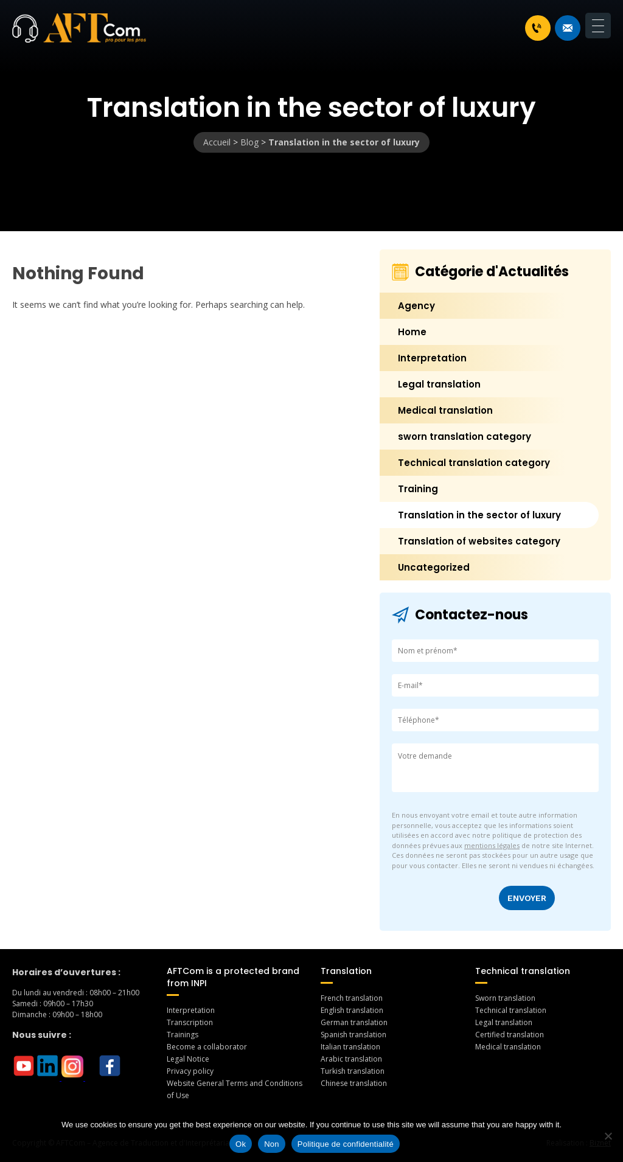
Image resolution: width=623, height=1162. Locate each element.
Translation (346, 971)
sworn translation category (464, 436)
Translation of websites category (479, 541)
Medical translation (445, 410)
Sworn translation (505, 998)
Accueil (217, 142)
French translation (352, 998)
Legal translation (439, 384)
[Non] (608, 1136)
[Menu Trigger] (598, 25)
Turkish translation (353, 1071)
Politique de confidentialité (346, 1144)
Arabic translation (351, 1059)
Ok (240, 1144)
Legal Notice (188, 1059)
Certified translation (509, 1034)
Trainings (182, 1034)
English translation (352, 1010)
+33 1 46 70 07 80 (536, 28)
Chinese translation (354, 1083)
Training (418, 488)
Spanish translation (353, 1034)
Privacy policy (190, 1071)
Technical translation (522, 971)
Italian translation (350, 1047)
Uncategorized (434, 567)
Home (412, 331)
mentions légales (492, 845)
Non (271, 1144)
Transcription (190, 1022)
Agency (416, 305)
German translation (354, 1022)
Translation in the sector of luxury (479, 515)
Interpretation (432, 358)
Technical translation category (474, 462)
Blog (249, 142)
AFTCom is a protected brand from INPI (233, 977)
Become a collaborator (207, 1047)
